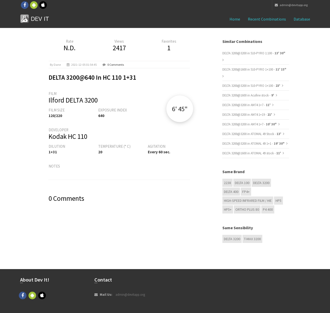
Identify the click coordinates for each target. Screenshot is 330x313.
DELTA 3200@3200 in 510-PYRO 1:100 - (253, 53)
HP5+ (228, 209)
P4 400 (268, 209)
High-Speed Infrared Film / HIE (248, 200)
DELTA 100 (242, 182)
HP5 (278, 200)
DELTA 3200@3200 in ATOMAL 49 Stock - (252, 134)
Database (302, 19)
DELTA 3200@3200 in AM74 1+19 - (247, 114)
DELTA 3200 (261, 182)
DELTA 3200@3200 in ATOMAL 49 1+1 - (253, 143)
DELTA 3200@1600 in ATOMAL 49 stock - (252, 153)
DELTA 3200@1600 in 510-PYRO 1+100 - (254, 69)
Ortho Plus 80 (247, 209)
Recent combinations (267, 19)
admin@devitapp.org (291, 5)
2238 (227, 182)
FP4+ (246, 191)
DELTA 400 (231, 191)
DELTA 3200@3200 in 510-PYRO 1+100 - (251, 86)
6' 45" (180, 109)
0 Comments (115, 65)
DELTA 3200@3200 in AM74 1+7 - (246, 105)
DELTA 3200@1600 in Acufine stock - (248, 95)
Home (234, 19)
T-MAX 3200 (252, 239)
